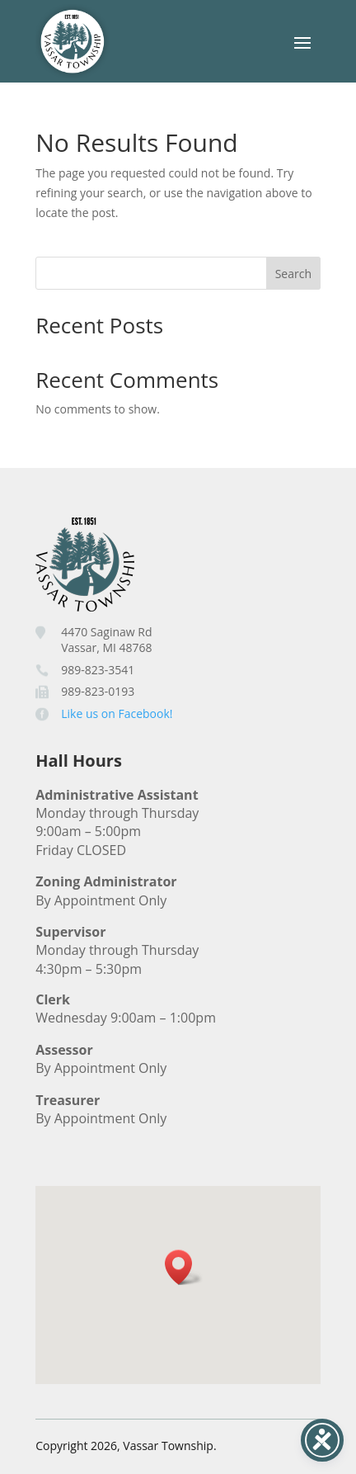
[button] (184, 1267)
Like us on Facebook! (116, 713)
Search (293, 273)
